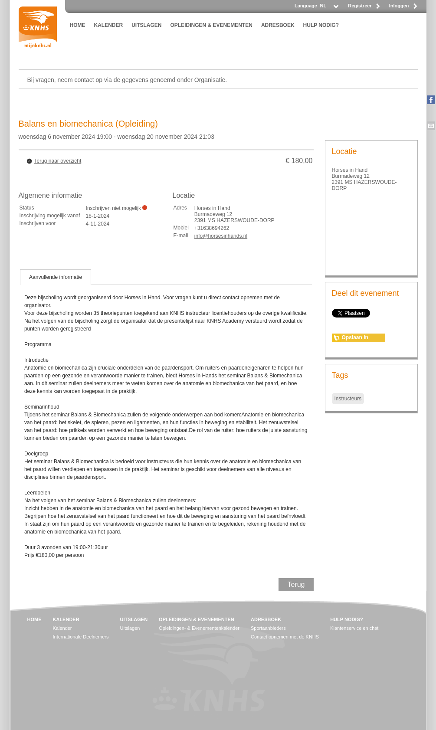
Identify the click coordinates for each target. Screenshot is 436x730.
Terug (296, 584)
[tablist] (166, 419)
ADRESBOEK (278, 25)
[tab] (55, 277)
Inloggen (399, 5)
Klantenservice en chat (354, 628)
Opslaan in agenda (355, 338)
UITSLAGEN (146, 25)
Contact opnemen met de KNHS (285, 636)
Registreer (359, 5)
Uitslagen (130, 628)
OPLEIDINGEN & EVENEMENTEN (211, 25)
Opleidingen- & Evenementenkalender (199, 628)
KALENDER (108, 25)
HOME (77, 25)
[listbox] (328, 8)
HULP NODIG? (321, 25)
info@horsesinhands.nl (220, 236)
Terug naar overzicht (58, 161)
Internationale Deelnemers (81, 636)
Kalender (62, 628)
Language (306, 5)
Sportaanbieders (268, 628)
